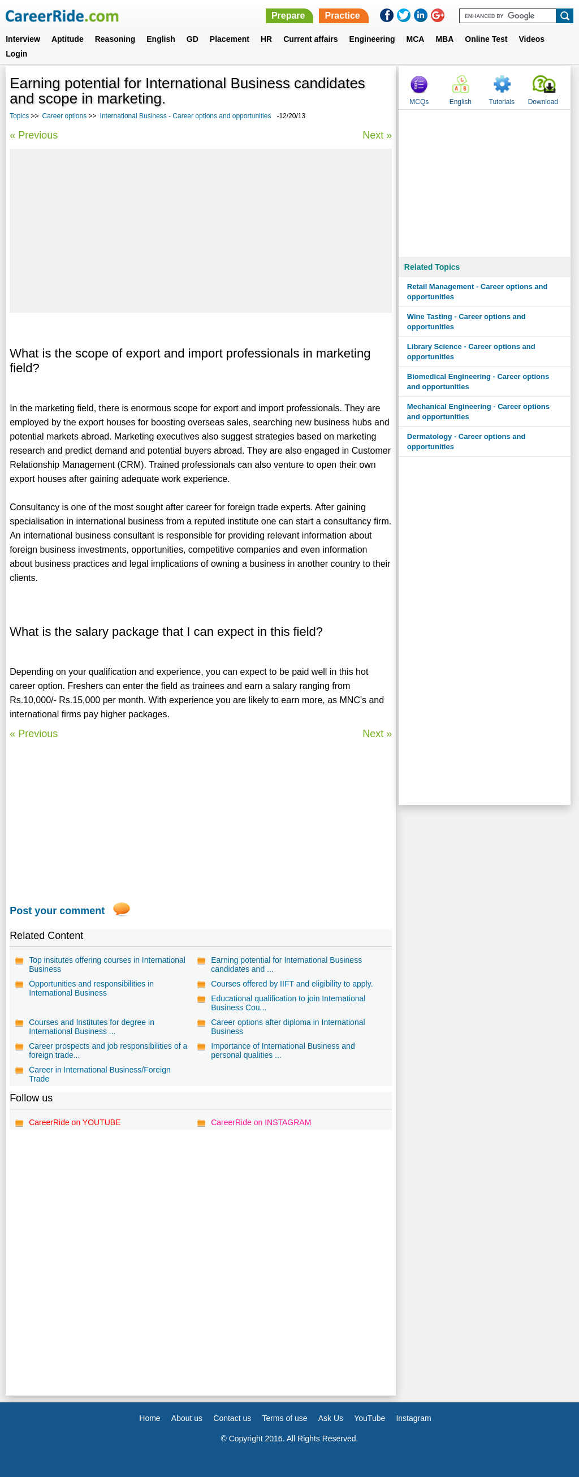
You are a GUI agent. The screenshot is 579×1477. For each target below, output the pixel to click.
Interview (23, 39)
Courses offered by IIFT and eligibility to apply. (292, 983)
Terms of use (284, 1418)
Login (16, 53)
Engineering (372, 39)
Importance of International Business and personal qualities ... (283, 1050)
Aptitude (67, 39)
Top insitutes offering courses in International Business (107, 964)
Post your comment (57, 910)
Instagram (413, 1418)
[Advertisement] (201, 231)
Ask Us (330, 1418)
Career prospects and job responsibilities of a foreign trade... (108, 1050)
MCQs (419, 102)
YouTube (369, 1418)
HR (266, 39)
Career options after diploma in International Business (288, 1027)
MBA (444, 39)
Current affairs (310, 39)
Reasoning (115, 39)
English (160, 39)
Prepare (288, 15)
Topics (19, 116)
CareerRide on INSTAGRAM (261, 1122)
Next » (377, 135)
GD (192, 39)
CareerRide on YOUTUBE (74, 1122)
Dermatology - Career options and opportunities (466, 441)
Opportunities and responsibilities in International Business (91, 988)
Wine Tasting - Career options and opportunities (466, 321)
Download (543, 102)
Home (149, 1418)
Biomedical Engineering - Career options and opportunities (478, 381)
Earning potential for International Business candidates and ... (286, 964)
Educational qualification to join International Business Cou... (288, 1003)
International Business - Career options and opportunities (185, 116)
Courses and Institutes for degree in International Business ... (91, 1027)
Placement (229, 39)
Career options (64, 116)
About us (186, 1418)
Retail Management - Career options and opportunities (477, 291)
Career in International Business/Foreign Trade (100, 1074)
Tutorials (502, 102)
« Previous (34, 135)
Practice (342, 15)
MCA (416, 39)
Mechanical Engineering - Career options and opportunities (478, 411)
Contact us (232, 1418)
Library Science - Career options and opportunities (471, 351)
